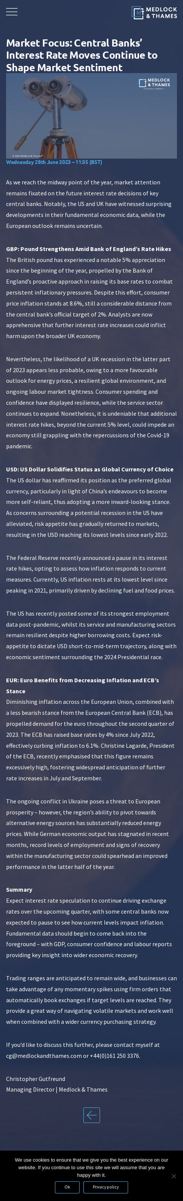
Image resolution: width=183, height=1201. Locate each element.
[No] (173, 1176)
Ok (67, 1187)
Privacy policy (106, 1187)
